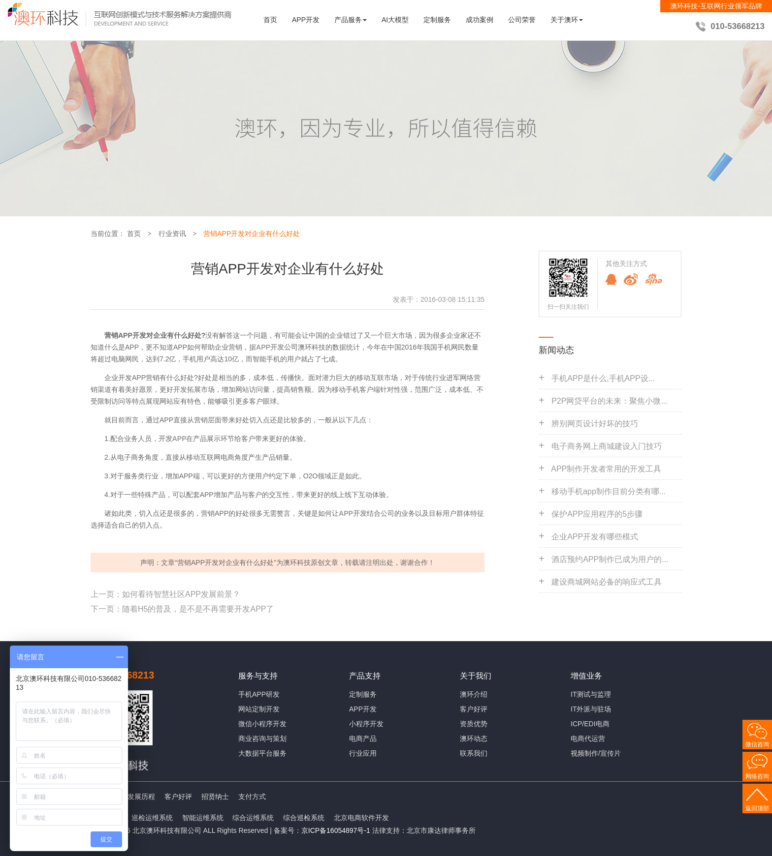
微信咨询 (757, 744)
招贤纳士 (215, 796)
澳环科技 (297, 562)
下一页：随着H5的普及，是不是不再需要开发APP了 (182, 609)
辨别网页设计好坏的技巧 (594, 423)
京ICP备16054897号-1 (335, 830)
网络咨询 (757, 776)
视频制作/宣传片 (596, 753)
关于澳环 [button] (566, 20)
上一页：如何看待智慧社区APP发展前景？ (165, 594)
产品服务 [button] (350, 20)
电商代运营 (588, 738)
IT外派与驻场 (591, 709)
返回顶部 (757, 808)
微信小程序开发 (262, 724)
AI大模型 (395, 20)
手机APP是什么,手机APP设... (603, 378)
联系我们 (473, 753)
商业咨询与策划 (262, 738)
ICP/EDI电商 (590, 724)
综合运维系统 (253, 818)
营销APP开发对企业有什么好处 (251, 233)
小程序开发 (366, 724)
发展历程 (141, 796)
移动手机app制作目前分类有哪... (608, 491)
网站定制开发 (259, 709)
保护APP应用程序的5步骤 (597, 514)
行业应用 (363, 753)
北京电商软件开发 (361, 818)
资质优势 (473, 724)
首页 (270, 20)
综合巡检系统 (303, 818)
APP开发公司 (277, 347)
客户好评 (473, 709)
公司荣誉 (522, 20)
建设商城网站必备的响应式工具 (606, 582)
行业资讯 (172, 233)
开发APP (173, 439)
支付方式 (252, 796)
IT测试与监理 (591, 694)
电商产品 (363, 738)
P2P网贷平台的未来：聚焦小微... (609, 401)
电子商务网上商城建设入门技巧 (606, 446)
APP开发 (306, 20)
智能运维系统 (203, 818)
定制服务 (437, 20)
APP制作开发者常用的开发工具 (606, 469)
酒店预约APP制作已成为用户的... (609, 559)
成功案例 (479, 20)
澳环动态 (473, 738)
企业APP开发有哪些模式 (594, 536)
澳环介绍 (473, 694)
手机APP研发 (259, 694)
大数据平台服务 (262, 753)
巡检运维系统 (152, 818)
